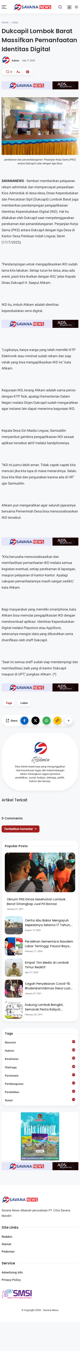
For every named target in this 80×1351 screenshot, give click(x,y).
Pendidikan (40, 1092)
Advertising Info (12, 1272)
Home (5, 22)
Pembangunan (40, 1083)
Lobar (15, 22)
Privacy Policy (11, 1280)
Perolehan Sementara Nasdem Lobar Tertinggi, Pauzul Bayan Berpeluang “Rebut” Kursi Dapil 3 (49, 943)
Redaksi (7, 1237)
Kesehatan (40, 1058)
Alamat (6, 1244)
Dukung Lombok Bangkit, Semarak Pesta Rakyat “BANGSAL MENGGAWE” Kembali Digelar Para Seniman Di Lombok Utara (48, 1007)
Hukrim (40, 1050)
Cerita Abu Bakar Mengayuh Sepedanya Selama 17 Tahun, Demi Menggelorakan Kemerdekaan (48, 922)
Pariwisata (40, 1075)
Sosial (40, 1100)
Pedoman (8, 1251)
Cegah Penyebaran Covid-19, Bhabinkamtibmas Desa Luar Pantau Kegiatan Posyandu (48, 986)
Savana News (51, 1310)
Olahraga (40, 1067)
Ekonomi (40, 1042)
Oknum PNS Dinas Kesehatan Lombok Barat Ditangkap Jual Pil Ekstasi (36, 901)
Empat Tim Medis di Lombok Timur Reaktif (47, 964)
